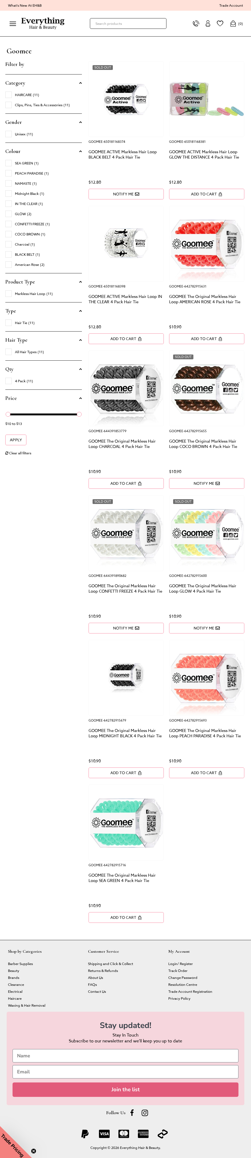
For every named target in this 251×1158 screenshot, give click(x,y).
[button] (16, 1142)
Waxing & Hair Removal (26, 1005)
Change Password (182, 977)
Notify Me (126, 194)
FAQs (92, 984)
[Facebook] (132, 1112)
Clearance (16, 984)
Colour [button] (13, 151)
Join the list (125, 1089)
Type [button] (10, 311)
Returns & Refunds (103, 970)
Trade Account (231, 5)
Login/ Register (180, 964)
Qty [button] (9, 369)
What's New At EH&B (25, 5)
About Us (95, 977)
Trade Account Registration (190, 991)
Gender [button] (13, 122)
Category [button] (15, 83)
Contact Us (97, 991)
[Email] (125, 1071)
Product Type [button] (20, 282)
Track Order (178, 970)
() (236, 23)
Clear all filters (18, 453)
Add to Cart (206, 194)
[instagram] (144, 1112)
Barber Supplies (20, 964)
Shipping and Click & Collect (110, 964)
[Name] (125, 1055)
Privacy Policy (179, 998)
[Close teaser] (33, 1151)
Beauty (13, 970)
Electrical (15, 991)
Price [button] (11, 398)
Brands (13, 977)
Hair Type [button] (16, 340)
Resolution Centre (182, 984)
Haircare (15, 998)
